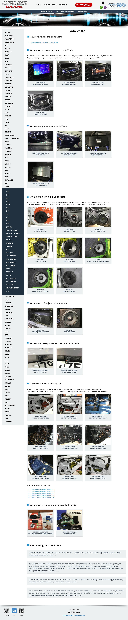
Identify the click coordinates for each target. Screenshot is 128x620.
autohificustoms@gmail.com (74, 615)
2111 (7, 211)
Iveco (7, 161)
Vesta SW (9, 285)
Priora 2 (9, 272)
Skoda (7, 370)
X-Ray (8, 291)
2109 (7, 201)
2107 (7, 198)
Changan (8, 71)
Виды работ (82, 11)
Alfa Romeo (10, 39)
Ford (7, 122)
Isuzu (7, 158)
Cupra (7, 90)
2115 (7, 224)
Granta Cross (11, 230)
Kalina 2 (9, 243)
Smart (7, 373)
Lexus (7, 300)
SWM (7, 389)
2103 (7, 192)
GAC (6, 125)
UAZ (6, 402)
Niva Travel (11, 262)
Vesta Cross (11, 278)
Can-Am (8, 68)
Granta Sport (12, 237)
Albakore (9, 36)
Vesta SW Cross (12, 288)
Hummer (8, 148)
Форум (54, 5)
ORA (6, 335)
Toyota (8, 399)
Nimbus (8, 322)
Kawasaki (9, 180)
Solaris (8, 377)
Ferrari (8, 116)
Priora (8, 269)
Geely (7, 129)
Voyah (7, 412)
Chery (7, 74)
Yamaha (8, 415)
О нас (38, 5)
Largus (9, 246)
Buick (7, 58)
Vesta (8, 275)
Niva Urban (10, 265)
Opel (7, 332)
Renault (8, 348)
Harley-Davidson (12, 138)
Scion (7, 357)
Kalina (8, 240)
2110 (7, 208)
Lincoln (8, 303)
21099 (8, 205)
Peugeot (8, 338)
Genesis (8, 132)
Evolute (8, 106)
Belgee (7, 49)
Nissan (7, 325)
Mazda (7, 309)
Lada (7, 186)
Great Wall (10, 135)
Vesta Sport (11, 281)
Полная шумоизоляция (65, 11)
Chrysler (8, 81)
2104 (7, 195)
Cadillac (8, 65)
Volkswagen (10, 405)
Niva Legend (11, 259)
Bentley (8, 52)
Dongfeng (9, 103)
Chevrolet (9, 77)
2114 (7, 221)
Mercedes (9, 312)
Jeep (6, 170)
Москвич (8, 421)
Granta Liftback (13, 233)
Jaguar (8, 167)
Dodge (7, 100)
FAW (6, 113)
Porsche (8, 344)
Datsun (8, 97)
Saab (7, 354)
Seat (7, 361)
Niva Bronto (11, 256)
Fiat (6, 119)
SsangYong (9, 380)
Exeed (7, 109)
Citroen (8, 84)
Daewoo (8, 93)
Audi (6, 45)
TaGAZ (7, 393)
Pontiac (8, 341)
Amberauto (9, 42)
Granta (9, 227)
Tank (7, 396)
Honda (7, 145)
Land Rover (9, 296)
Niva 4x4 (9, 253)
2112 (7, 214)
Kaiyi (7, 177)
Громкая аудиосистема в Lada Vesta (44, 42)
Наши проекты (46, 11)
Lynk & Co (9, 306)
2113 (7, 217)
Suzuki (7, 386)
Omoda (8, 328)
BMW (7, 55)
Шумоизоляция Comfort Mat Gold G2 (42, 490)
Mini (6, 316)
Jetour (7, 174)
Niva (7, 249)
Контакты (63, 5)
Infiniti (8, 154)
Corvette (9, 87)
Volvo (7, 409)
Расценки (46, 5)
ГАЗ (6, 418)
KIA (6, 183)
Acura (7, 33)
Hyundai (8, 151)
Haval (7, 141)
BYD (6, 61)
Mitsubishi (9, 319)
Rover (7, 351)
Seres (7, 364)
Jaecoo (8, 164)
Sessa (7, 367)
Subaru (8, 383)
